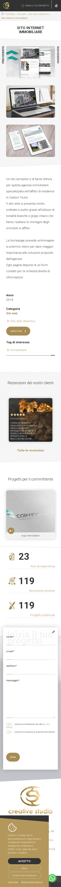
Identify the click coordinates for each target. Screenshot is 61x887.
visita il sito (16, 331)
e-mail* (10, 651)
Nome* (9, 637)
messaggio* (12, 680)
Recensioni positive (42, 591)
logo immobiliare (30, 535)
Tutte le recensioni (30, 450)
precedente (3, 55)
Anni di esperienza (43, 566)
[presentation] (23, 746)
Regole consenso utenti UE (32, 882)
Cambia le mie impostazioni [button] (24, 875)
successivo (58, 54)
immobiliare (18, 350)
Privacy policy (13, 882)
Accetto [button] (24, 861)
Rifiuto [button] (24, 868)
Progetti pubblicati (42, 615)
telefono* (11, 666)
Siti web (21, 14)
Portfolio (10, 14)
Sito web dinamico (38, 14)
